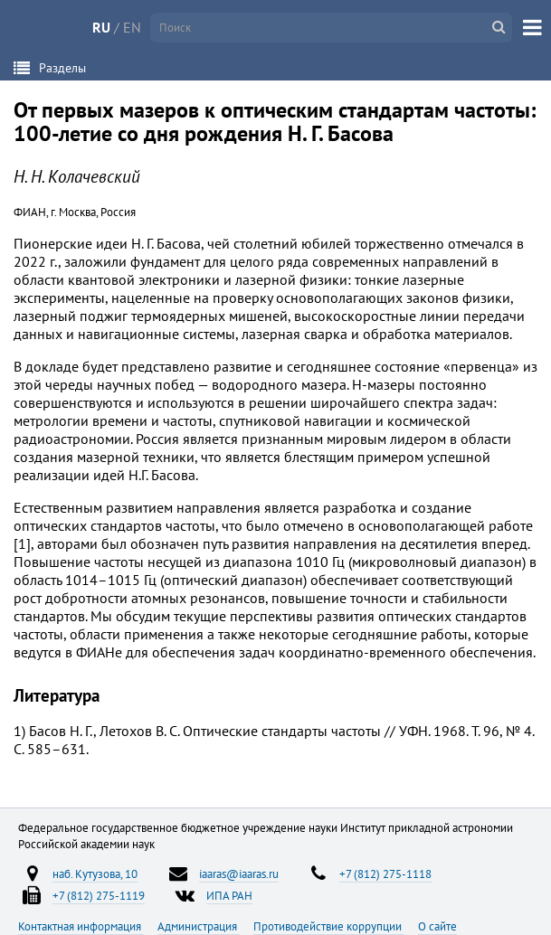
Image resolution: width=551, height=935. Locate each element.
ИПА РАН (229, 895)
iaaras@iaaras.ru (239, 873)
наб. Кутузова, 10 (95, 873)
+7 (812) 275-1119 (98, 895)
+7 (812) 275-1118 (385, 873)
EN (132, 27)
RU (101, 27)
